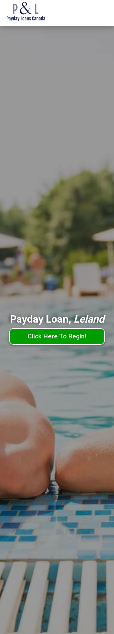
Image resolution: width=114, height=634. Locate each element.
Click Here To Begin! (57, 336)
